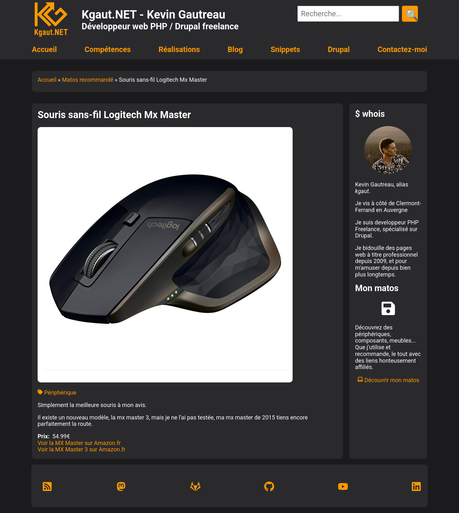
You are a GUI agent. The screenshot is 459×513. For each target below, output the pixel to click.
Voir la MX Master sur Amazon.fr (79, 443)
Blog (235, 49)
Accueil (44, 49)
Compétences (107, 49)
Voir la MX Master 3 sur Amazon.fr (81, 449)
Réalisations (179, 49)
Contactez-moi (402, 49)
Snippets (285, 49)
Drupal (339, 49)
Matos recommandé (87, 79)
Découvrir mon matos (388, 380)
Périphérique (57, 392)
